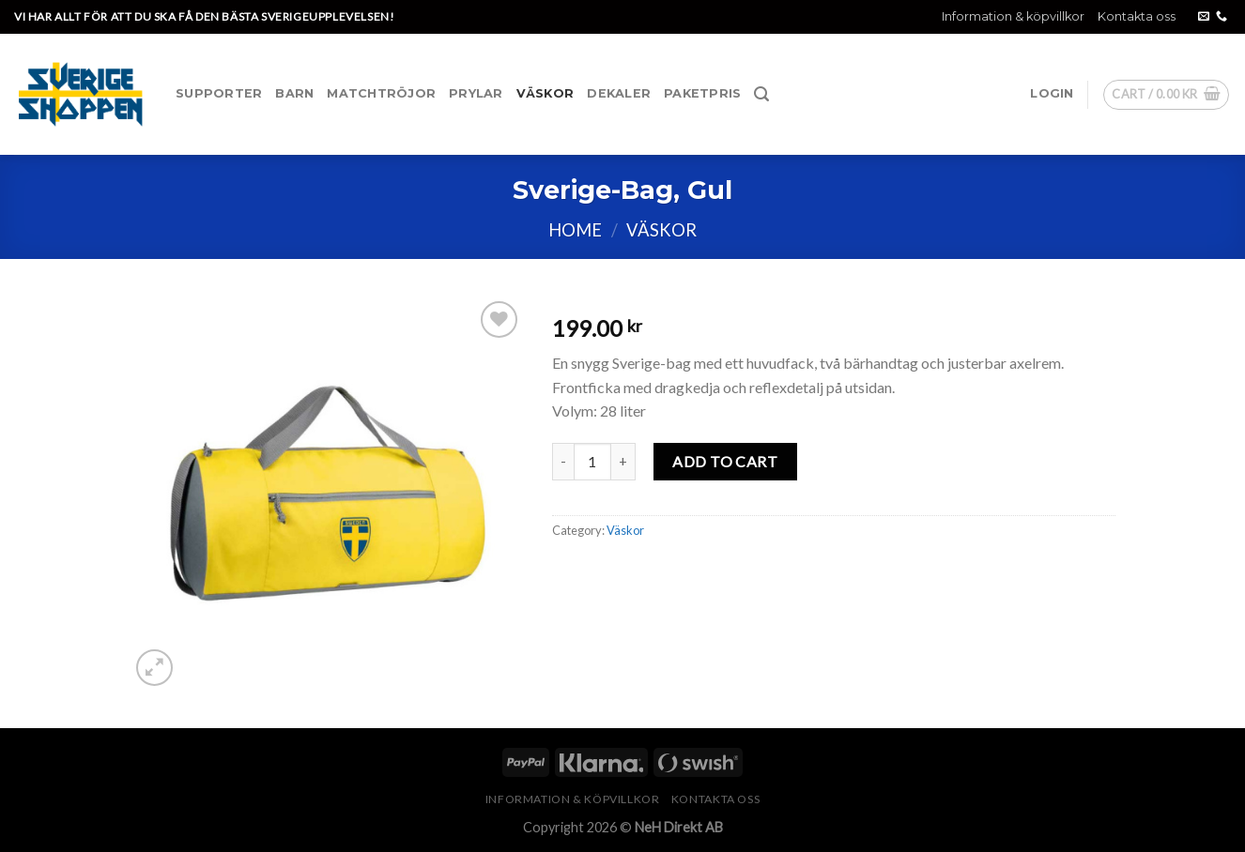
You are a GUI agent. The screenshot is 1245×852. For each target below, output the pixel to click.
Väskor (545, 93)
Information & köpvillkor (1013, 16)
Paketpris (702, 93)
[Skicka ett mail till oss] (1203, 16)
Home (575, 230)
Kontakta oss (1137, 16)
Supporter (219, 93)
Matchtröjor (381, 93)
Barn (294, 93)
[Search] (761, 94)
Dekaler (619, 93)
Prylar (476, 93)
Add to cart (724, 461)
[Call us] (1221, 16)
